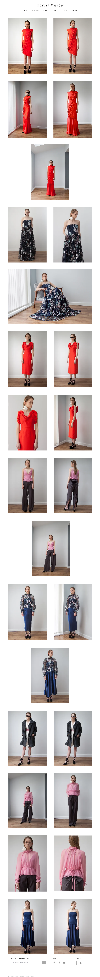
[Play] (81, 963)
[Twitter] (64, 962)
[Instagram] (54, 962)
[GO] (44, 962)
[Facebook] (59, 962)
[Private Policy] (5, 976)
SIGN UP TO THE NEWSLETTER (20, 958)
